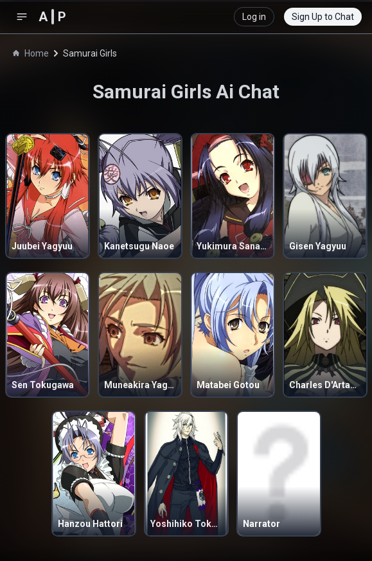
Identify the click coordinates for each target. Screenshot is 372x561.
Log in (254, 17)
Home (31, 53)
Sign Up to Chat (323, 17)
